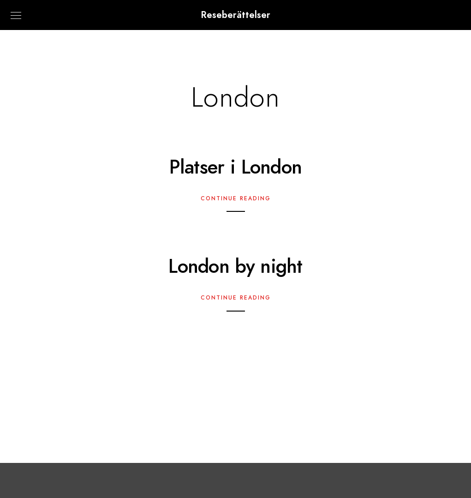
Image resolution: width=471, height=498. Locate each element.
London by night (235, 266)
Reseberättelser (235, 14)
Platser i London (235, 167)
